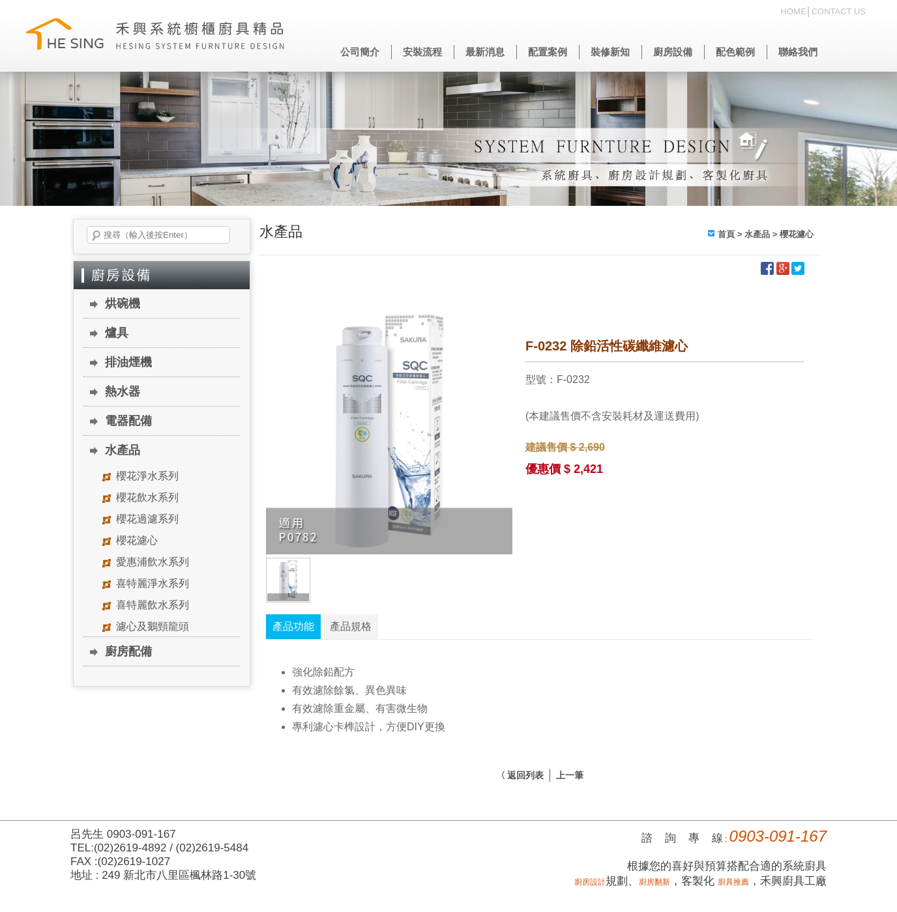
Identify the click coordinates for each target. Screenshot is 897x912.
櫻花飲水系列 (147, 497)
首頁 (726, 234)
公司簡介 (359, 51)
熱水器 (122, 391)
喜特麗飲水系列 (152, 604)
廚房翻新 (654, 882)
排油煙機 (128, 362)
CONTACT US (839, 11)
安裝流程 (422, 51)
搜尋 (96, 236)
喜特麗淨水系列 (152, 583)
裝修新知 (610, 51)
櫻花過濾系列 (147, 518)
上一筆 (569, 775)
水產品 (122, 450)
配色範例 (735, 51)
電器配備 (128, 420)
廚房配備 (128, 651)
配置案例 (547, 51)
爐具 (116, 332)
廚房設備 (672, 51)
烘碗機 (122, 303)
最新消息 (485, 51)
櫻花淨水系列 (147, 475)
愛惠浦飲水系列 (152, 561)
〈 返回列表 (520, 775)
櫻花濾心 (137, 540)
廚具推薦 (733, 882)
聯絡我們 (797, 51)
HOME (793, 11)
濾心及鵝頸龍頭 (152, 626)
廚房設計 (590, 882)
